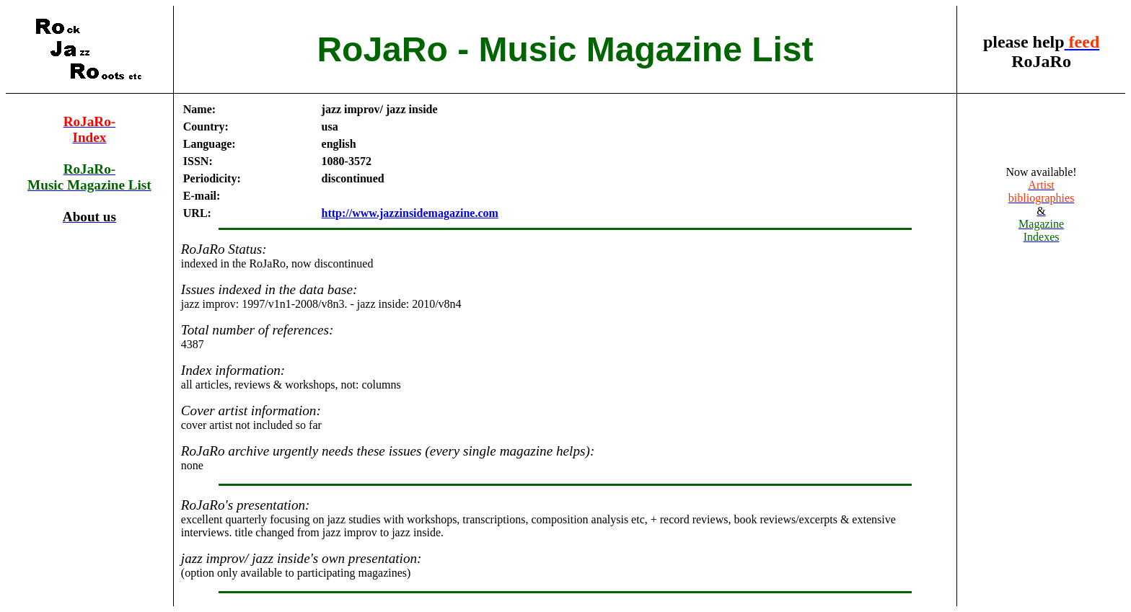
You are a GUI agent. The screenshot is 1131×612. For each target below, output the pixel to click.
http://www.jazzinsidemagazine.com (410, 213)
